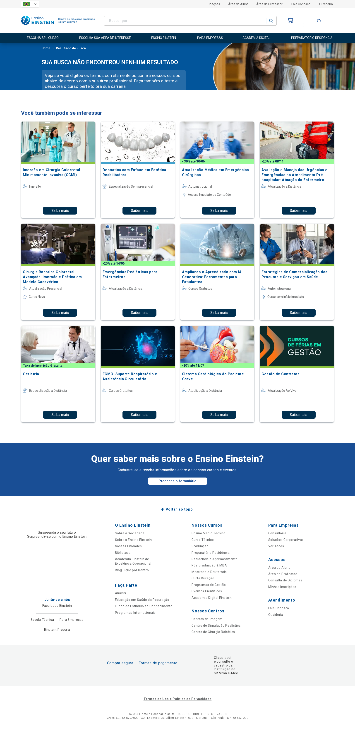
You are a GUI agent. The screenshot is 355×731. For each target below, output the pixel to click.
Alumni (120, 593)
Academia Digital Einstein (212, 598)
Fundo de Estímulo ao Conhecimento (144, 606)
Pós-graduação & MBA (209, 565)
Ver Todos (276, 546)
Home (46, 48)
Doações (214, 4)
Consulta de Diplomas (285, 580)
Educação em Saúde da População (142, 600)
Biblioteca (123, 552)
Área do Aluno (238, 4)
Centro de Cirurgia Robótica (213, 632)
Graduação (200, 546)
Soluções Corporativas (286, 540)
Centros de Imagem (207, 619)
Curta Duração (203, 578)
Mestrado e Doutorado (209, 572)
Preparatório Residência (211, 552)
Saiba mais (60, 210)
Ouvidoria (326, 4)
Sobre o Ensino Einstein (133, 540)
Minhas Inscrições (282, 587)
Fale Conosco (300, 4)
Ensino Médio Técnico (208, 533)
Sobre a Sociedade (130, 533)
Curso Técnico (203, 540)
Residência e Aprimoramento (214, 559)
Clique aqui (222, 657)
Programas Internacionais (135, 612)
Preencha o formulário (178, 481)
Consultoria (277, 533)
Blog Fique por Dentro (132, 570)
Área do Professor (269, 4)
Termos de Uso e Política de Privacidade (177, 699)
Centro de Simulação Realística (216, 625)
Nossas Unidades (128, 546)
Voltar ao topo (179, 509)
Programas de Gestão (209, 585)
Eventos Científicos (207, 591)
